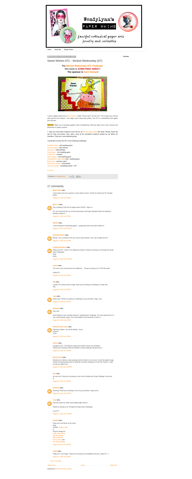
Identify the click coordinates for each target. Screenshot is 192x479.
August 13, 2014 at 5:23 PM (62, 241)
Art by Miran (51, 152)
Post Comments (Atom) (64, 469)
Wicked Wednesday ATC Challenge (84, 66)
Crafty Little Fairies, (59, 433)
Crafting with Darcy (59, 247)
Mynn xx (56, 204)
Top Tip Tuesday (53, 166)
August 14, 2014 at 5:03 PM (62, 302)
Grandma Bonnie (59, 235)
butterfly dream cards (60, 327)
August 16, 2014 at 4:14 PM (62, 393)
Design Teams (68, 49)
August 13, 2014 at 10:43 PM (62, 259)
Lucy (54, 400)
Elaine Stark (57, 190)
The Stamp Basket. (59, 442)
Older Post (113, 465)
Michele (55, 223)
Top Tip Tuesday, (58, 435)
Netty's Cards (63, 427)
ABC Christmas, (58, 437)
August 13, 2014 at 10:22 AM (62, 228)
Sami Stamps (91, 72)
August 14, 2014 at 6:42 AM (62, 275)
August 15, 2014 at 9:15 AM (62, 336)
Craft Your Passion (53, 163)
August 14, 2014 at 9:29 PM (62, 320)
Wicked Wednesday (90, 132)
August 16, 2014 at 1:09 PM (62, 381)
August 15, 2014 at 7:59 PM (62, 350)
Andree (55, 343)
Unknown (56, 308)
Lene (54, 296)
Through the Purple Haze (56, 159)
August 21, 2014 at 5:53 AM (62, 457)
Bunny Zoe (51, 161)
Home (49, 49)
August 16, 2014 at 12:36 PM (62, 367)
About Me (57, 49)
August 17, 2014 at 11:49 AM (62, 414)
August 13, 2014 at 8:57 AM (62, 216)
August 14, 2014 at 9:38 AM (62, 289)
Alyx (54, 373)
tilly (54, 282)
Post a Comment (55, 461)
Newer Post (51, 465)
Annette (55, 420)
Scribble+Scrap (52, 145)
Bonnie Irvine (57, 357)
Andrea (55, 265)
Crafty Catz (51, 154)
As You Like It (57, 440)
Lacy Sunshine (52, 148)
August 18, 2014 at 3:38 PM (62, 444)
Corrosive (50, 150)
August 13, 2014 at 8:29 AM (62, 198)
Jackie (55, 451)
